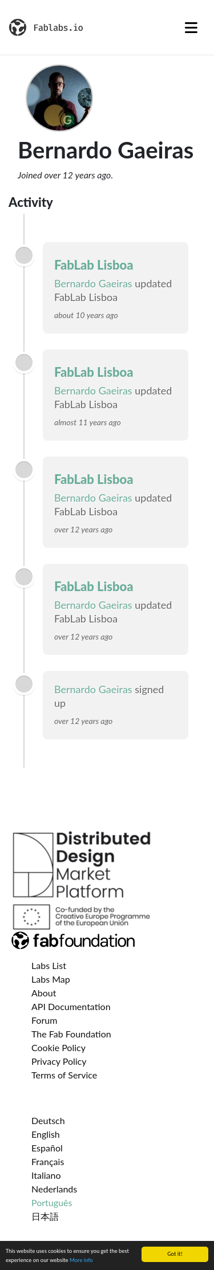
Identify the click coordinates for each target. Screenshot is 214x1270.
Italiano (46, 1175)
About (43, 992)
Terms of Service (64, 1074)
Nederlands (54, 1188)
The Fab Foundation (71, 1033)
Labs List (48, 965)
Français (47, 1161)
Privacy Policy (59, 1061)
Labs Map (50, 979)
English (45, 1134)
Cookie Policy (58, 1047)
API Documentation (71, 1006)
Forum (44, 1020)
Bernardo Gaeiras (93, 283)
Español (47, 1147)
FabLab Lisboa (94, 264)
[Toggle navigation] (191, 27)
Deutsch (48, 1120)
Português (51, 1202)
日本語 (45, 1216)
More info (81, 1260)
